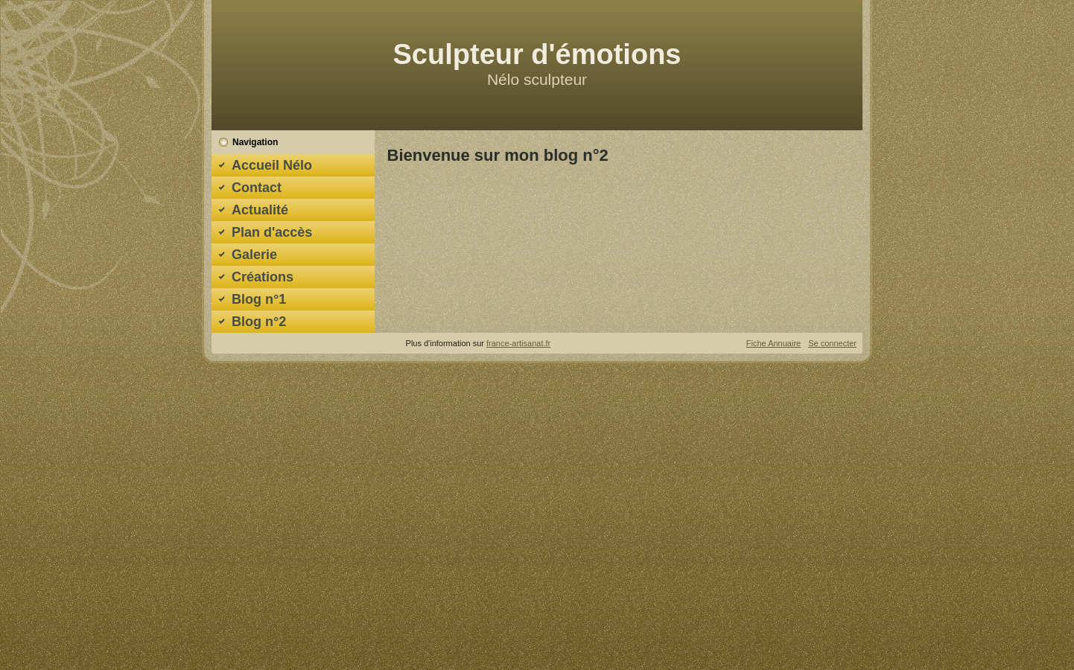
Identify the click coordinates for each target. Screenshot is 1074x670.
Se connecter (832, 343)
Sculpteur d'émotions (537, 54)
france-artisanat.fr (518, 343)
